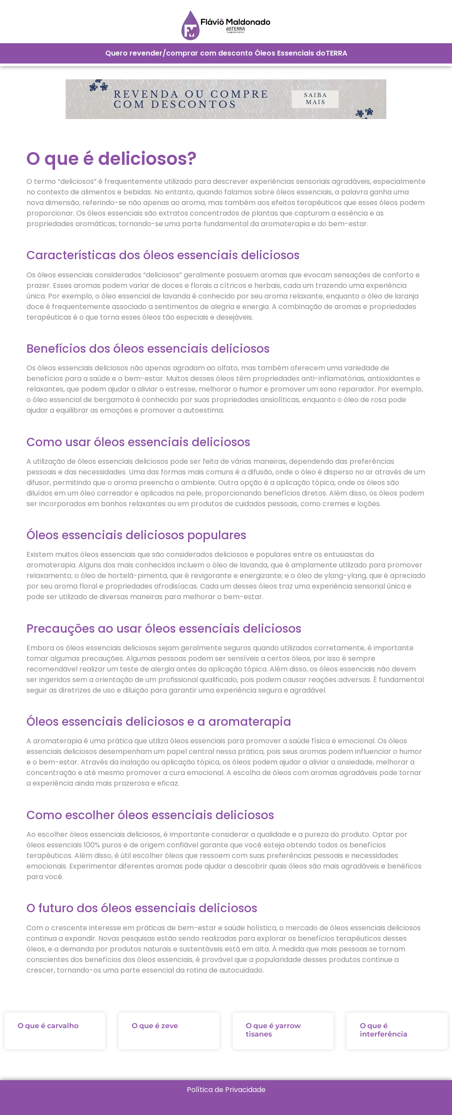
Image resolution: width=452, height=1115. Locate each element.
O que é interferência (384, 1030)
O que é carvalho (48, 1026)
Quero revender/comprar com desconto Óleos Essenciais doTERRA (226, 53)
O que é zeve (155, 1026)
